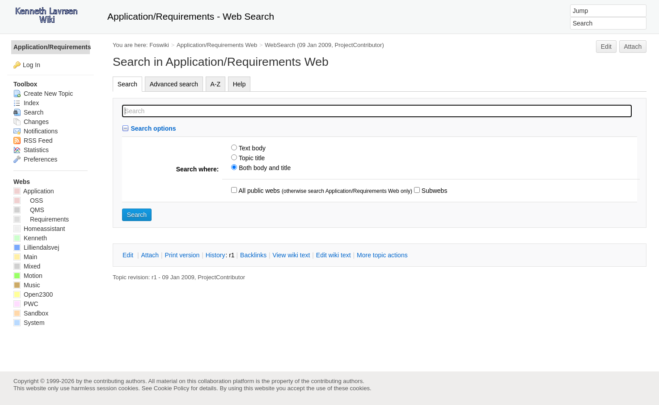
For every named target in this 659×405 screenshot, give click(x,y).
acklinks (253, 255)
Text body (251, 148)
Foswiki (159, 45)
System (29, 322)
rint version (182, 255)
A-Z (216, 84)
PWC (25, 303)
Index (26, 103)
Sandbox (30, 313)
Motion (27, 275)
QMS (28, 209)
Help (239, 84)
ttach (150, 255)
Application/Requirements (51, 47)
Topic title (251, 158)
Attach (633, 46)
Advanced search (174, 84)
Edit (606, 46)
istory (215, 255)
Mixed (26, 266)
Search (127, 84)
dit (129, 255)
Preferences (35, 159)
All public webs (258, 190)
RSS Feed (32, 140)
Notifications (35, 131)
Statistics (31, 149)
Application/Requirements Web (217, 45)
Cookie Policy (172, 388)
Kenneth (30, 238)
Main (25, 256)
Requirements (41, 219)
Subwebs (433, 190)
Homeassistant (39, 228)
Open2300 (33, 294)
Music (26, 285)
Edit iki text (333, 255)
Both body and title (264, 167)
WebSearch (280, 45)
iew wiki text (291, 255)
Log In (31, 64)
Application (33, 191)
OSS (28, 200)
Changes (31, 121)
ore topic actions (382, 255)
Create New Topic (43, 93)
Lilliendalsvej (36, 247)
